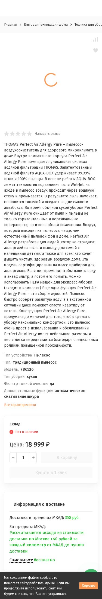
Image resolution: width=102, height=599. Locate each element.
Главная (10, 24)
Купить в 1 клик (51, 472)
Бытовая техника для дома (46, 24)
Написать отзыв (47, 134)
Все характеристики (20, 405)
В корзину (67, 457)
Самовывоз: (21, 559)
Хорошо (88, 585)
